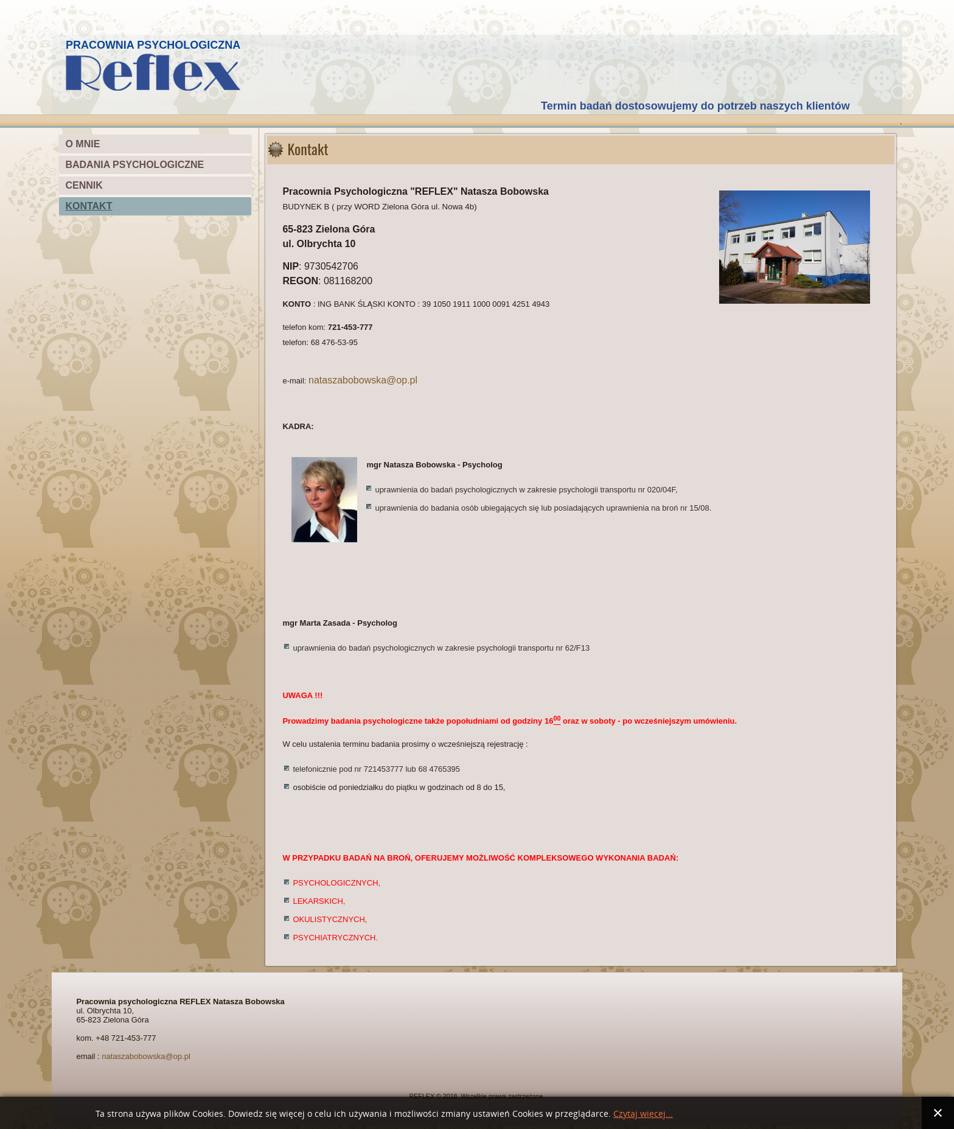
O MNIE (82, 144)
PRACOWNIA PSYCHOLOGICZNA (153, 45)
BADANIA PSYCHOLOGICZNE (134, 164)
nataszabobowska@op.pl (362, 380)
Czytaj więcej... (643, 1114)
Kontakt (307, 148)
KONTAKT (88, 206)
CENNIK (83, 185)
